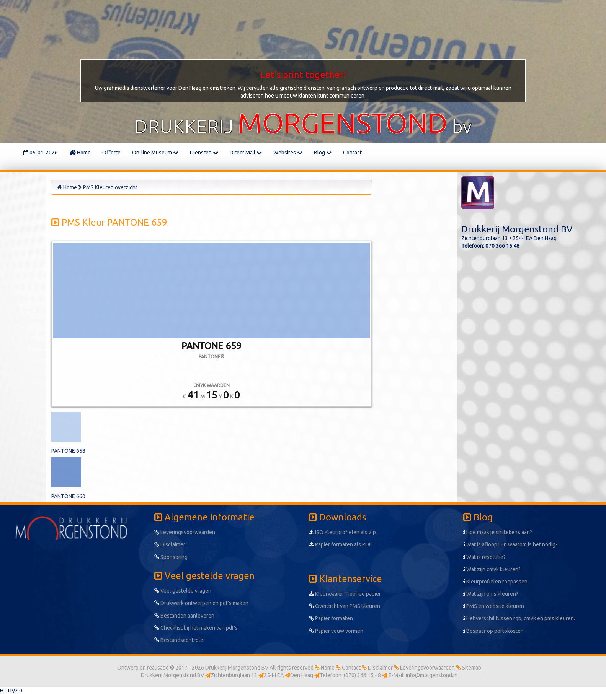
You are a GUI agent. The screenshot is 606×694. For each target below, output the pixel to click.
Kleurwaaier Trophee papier (345, 594)
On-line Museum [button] (155, 153)
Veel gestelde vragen (182, 591)
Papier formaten (331, 618)
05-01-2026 (40, 153)
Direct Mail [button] (246, 153)
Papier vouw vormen (336, 631)
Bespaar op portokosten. (494, 631)
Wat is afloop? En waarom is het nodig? (510, 544)
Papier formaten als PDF (340, 544)
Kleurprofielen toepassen (495, 582)
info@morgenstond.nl (432, 675)
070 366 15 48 (502, 246)
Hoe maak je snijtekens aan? (497, 532)
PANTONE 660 (68, 496)
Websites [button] (287, 153)
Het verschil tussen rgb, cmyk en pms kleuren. (519, 618)
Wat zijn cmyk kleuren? (492, 569)
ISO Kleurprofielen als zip (342, 532)
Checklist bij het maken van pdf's (196, 628)
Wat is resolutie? (484, 557)
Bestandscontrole (178, 640)
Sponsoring (171, 557)
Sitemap (471, 668)
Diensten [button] (204, 153)
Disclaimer (169, 544)
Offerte (111, 153)
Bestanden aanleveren (184, 616)
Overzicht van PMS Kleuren (344, 606)
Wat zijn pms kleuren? (490, 594)
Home (80, 153)
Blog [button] (323, 153)
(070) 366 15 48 (363, 675)
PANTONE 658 (68, 451)
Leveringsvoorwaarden (184, 532)
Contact (352, 153)
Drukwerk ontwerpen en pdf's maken (201, 603)
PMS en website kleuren (493, 606)
